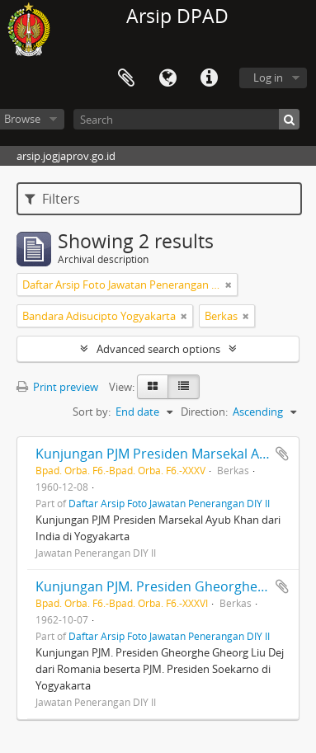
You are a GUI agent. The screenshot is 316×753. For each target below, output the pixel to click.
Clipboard (126, 78)
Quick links (208, 78)
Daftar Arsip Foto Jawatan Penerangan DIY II (169, 503)
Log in (268, 77)
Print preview (57, 386)
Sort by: (92, 411)
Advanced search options (158, 348)
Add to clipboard (282, 453)
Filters (52, 199)
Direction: (204, 411)
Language (167, 78)
